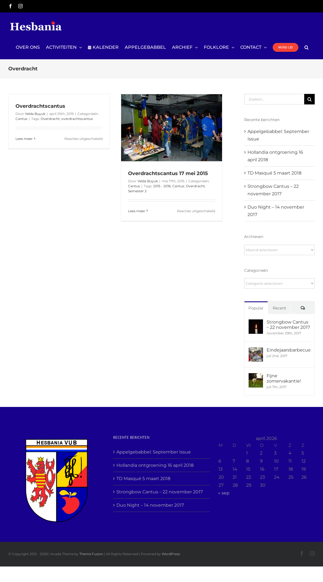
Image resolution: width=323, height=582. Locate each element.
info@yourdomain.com (295, 6)
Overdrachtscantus (40, 106)
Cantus (21, 119)
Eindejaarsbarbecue (288, 350)
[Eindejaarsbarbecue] (256, 351)
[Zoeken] (309, 99)
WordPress (171, 554)
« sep (224, 493)
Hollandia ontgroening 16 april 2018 (155, 465)
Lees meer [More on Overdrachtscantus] (24, 139)
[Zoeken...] (274, 99)
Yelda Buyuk (35, 114)
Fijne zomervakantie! (284, 378)
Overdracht (50, 119)
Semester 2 (137, 191)
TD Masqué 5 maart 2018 (274, 173)
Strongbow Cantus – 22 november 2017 (288, 324)
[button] (306, 47)
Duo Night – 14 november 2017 (150, 505)
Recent (279, 308)
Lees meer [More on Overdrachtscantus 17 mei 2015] (136, 211)
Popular (256, 308)
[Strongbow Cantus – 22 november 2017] (256, 323)
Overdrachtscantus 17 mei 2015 (168, 173)
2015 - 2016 (162, 186)
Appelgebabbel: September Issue (153, 452)
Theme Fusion (91, 554)
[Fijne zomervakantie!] (256, 377)
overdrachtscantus (77, 119)
